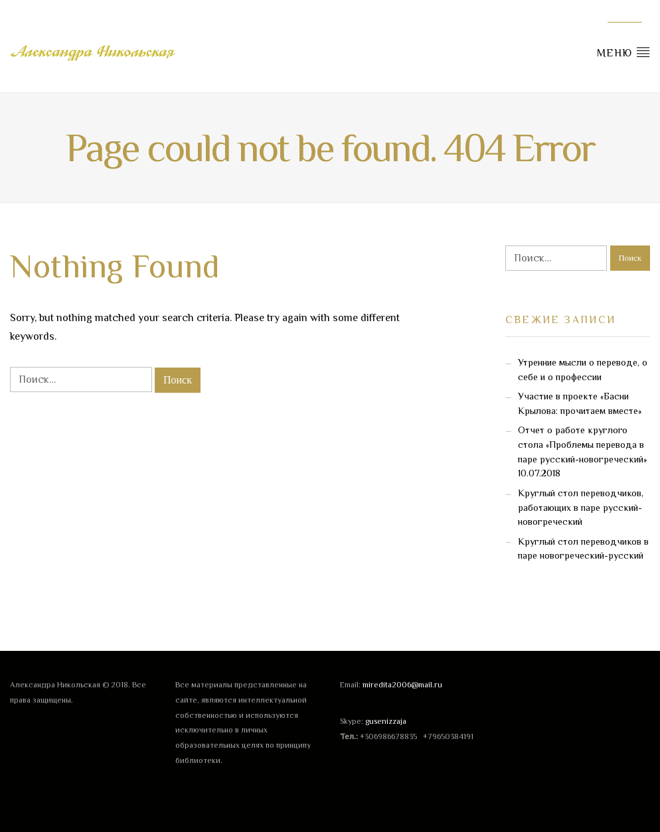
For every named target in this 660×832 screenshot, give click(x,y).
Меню (623, 51)
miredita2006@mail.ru (402, 684)
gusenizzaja (385, 721)
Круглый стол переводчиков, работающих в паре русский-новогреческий (580, 507)
